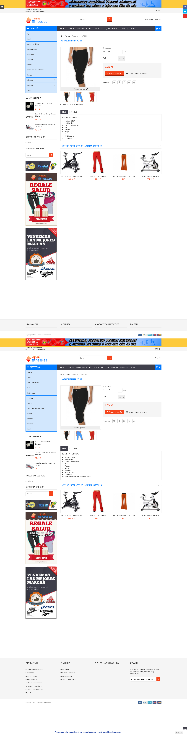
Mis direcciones (66, 338)
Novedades (30, 334)
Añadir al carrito (115, 73)
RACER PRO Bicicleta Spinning (71, 176)
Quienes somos (112, 28)
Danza (41, 75)
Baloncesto (41, 54)
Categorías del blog (35, 137)
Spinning (41, 34)
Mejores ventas (31, 338)
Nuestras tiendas (32, 341)
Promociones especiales (34, 331)
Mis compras (65, 331)
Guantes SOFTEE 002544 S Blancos (44, 104)
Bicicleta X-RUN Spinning (150, 176)
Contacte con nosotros (34, 9)
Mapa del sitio (30, 354)
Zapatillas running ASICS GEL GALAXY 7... (45, 125)
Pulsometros (32, 49)
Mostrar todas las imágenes (71, 104)
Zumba (29, 39)
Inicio (62, 28)
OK (158, 341)
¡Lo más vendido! (33, 98)
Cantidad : (106, 51)
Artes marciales (33, 44)
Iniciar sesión (148, 19)
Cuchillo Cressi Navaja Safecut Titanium (45, 115)
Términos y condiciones (34, 348)
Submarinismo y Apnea (41, 70)
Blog (133, 28)
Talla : (105, 58)
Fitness (41, 80)
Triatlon (41, 59)
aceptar (179, 732)
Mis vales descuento (67, 334)
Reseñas (73, 112)
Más (64, 112)
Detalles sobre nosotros (34, 351)
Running (41, 85)
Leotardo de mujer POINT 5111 (124, 176)
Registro (158, 19)
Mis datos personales (68, 341)
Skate (41, 65)
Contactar (124, 28)
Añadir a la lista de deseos (136, 74)
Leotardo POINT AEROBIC (98, 176)
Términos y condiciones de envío (79, 28)
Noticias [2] (29, 142)
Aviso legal (98, 28)
